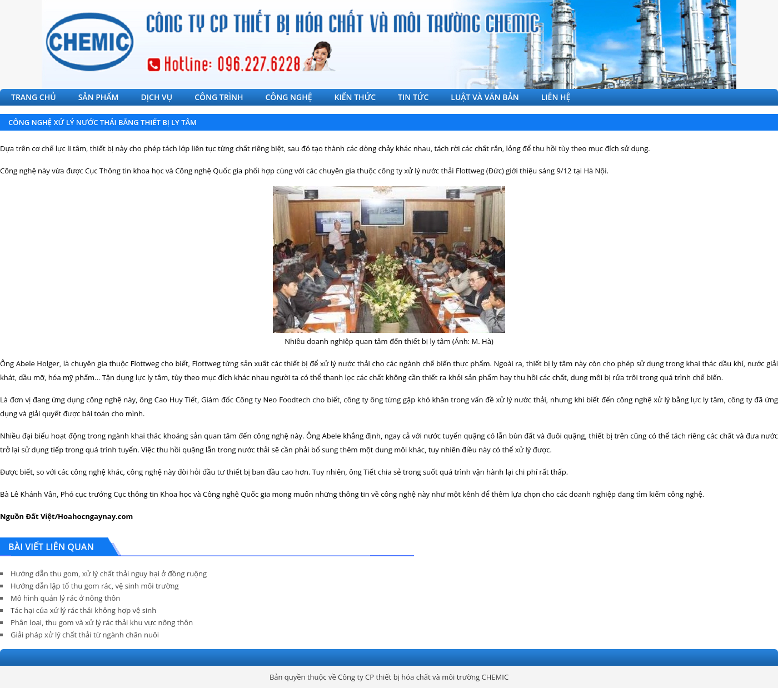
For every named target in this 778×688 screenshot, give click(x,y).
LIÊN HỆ (556, 97)
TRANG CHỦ (33, 97)
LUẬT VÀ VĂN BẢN (484, 97)
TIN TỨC (413, 97)
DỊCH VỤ (157, 97)
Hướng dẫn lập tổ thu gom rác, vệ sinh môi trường (95, 586)
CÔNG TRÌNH (218, 97)
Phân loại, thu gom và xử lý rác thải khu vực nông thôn (102, 622)
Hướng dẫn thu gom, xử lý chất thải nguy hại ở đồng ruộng (109, 574)
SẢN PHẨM (98, 97)
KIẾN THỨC (355, 97)
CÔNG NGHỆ (288, 97)
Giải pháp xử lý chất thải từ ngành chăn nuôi (85, 635)
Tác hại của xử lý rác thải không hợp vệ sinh (83, 610)
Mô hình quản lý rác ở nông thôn (65, 598)
